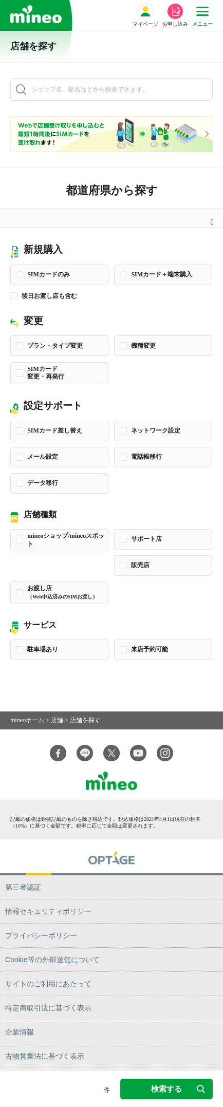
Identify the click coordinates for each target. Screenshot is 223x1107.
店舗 (57, 720)
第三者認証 (23, 887)
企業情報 (19, 1032)
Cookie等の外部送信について (52, 959)
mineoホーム (27, 720)
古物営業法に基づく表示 (44, 1056)
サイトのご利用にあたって (48, 984)
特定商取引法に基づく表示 (48, 1008)
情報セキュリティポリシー (48, 911)
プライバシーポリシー (41, 935)
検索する (178, 1088)
